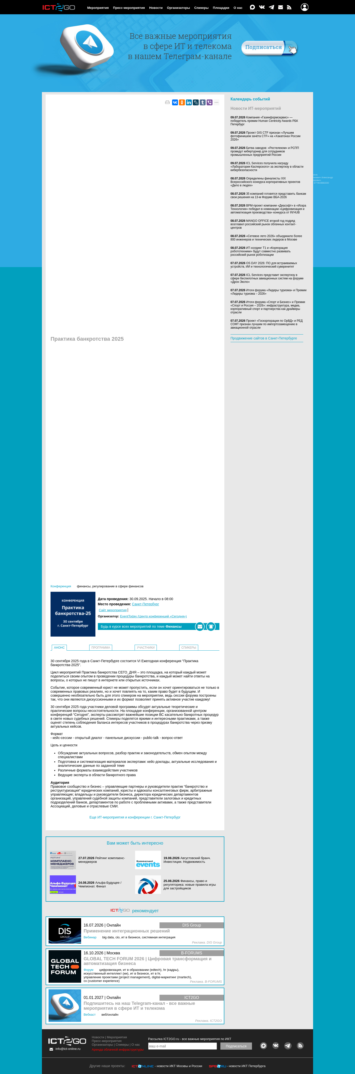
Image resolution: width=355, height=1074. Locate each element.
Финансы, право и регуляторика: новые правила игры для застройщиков (189, 884)
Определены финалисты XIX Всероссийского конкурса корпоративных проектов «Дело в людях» (265, 182)
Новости (156, 8)
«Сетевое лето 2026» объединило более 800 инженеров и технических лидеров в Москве (266, 237)
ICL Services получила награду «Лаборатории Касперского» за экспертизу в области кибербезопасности (267, 166)
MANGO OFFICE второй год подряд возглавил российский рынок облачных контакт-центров (263, 224)
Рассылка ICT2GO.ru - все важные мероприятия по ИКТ (189, 1039)
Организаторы (178, 8)
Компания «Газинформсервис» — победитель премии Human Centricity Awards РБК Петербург (264, 121)
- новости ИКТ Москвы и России (178, 1066)
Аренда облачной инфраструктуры (117, 1049)
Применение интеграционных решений (127, 931)
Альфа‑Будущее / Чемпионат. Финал (100, 884)
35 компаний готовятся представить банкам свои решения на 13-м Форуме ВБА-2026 (268, 195)
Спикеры (201, 8)
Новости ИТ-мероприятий (256, 108)
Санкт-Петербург (145, 604)
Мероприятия (98, 8)
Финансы (83, 586)
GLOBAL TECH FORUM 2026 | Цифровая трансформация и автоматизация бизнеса (148, 961)
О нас (238, 8)
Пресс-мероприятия (129, 8)
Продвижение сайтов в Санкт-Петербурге (264, 338)
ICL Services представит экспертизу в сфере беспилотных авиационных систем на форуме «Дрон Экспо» (267, 278)
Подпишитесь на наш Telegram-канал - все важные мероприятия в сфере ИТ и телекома (139, 1006)
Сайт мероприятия (113, 610)
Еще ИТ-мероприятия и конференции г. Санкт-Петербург (135, 817)
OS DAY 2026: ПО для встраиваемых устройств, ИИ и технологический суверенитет (264, 264)
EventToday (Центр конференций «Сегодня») (153, 616)
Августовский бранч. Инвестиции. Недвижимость (187, 860)
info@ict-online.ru (67, 1049)
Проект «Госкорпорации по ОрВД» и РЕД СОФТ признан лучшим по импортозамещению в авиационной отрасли (267, 324)
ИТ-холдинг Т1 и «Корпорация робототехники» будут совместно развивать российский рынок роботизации (261, 251)
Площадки (221, 8)
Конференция (61, 586)
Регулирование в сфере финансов (117, 586)
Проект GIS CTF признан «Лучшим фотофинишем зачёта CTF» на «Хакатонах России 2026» (266, 136)
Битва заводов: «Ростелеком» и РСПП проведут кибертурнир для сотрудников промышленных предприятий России (265, 151)
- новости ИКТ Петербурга (246, 1066)
